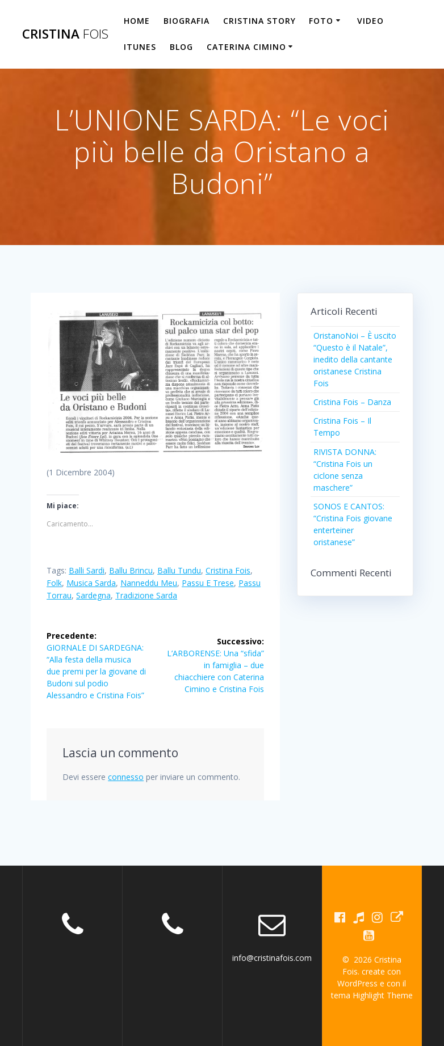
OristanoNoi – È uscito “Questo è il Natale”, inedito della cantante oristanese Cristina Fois (354, 359)
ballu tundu (179, 570)
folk (54, 582)
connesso (126, 776)
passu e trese (208, 582)
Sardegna (93, 595)
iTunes (140, 46)
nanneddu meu (148, 582)
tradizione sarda (146, 595)
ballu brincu (131, 570)
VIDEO (370, 20)
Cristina (65, 34)
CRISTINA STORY (259, 20)
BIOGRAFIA (187, 20)
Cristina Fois (228, 570)
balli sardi (86, 570)
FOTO (321, 20)
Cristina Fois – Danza (352, 402)
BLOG (181, 46)
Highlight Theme (383, 995)
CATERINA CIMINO (246, 46)
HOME (137, 20)
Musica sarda (91, 582)
